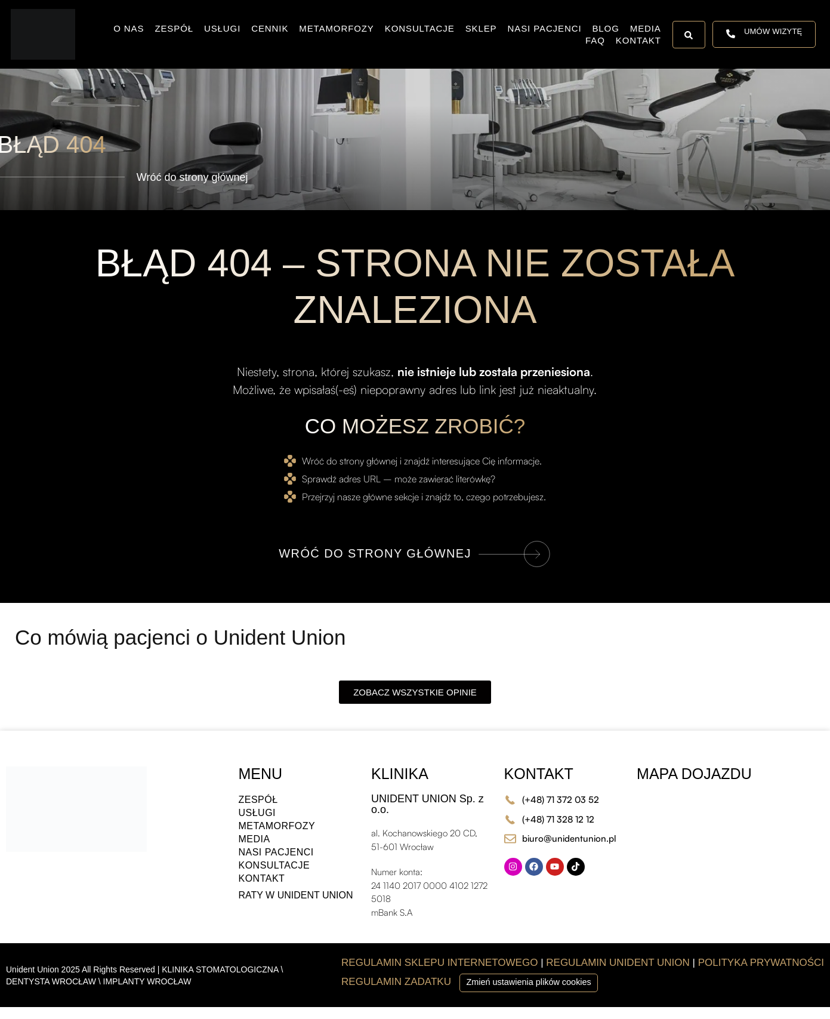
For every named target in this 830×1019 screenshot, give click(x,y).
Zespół (174, 28)
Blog (605, 28)
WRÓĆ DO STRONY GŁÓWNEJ (375, 553)
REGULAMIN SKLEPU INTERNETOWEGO (439, 962)
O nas (128, 28)
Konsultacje (420, 28)
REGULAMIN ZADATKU (397, 981)
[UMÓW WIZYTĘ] (730, 34)
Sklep (481, 28)
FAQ (595, 40)
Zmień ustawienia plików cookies (528, 982)
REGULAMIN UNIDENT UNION (618, 962)
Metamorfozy (336, 28)
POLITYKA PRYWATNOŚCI (761, 962)
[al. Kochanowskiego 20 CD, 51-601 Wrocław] (730, 835)
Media (645, 28)
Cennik (269, 28)
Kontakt (638, 40)
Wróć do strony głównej (192, 177)
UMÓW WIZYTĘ (773, 31)
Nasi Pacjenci (545, 28)
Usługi (222, 28)
